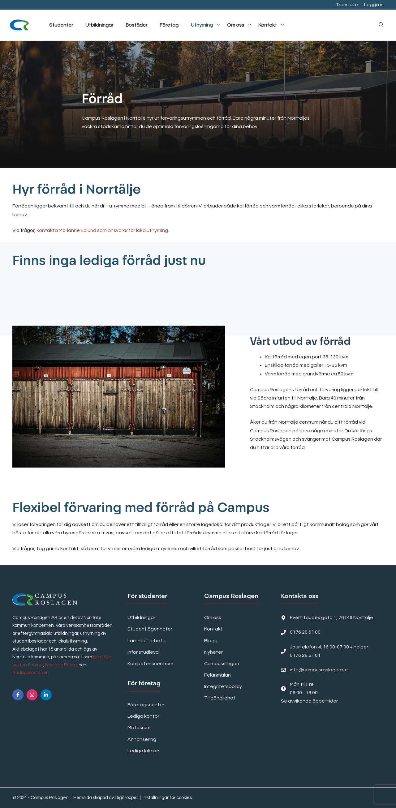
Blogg (210, 640)
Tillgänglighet (219, 697)
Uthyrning (206, 25)
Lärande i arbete (146, 640)
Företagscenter (145, 704)
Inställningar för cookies (167, 797)
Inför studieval (143, 652)
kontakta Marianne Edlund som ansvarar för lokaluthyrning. (103, 230)
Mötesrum (138, 727)
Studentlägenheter (149, 628)
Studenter (61, 25)
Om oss (239, 25)
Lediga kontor (143, 716)
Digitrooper (126, 797)
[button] (381, 25)
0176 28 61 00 (305, 632)
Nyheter (213, 652)
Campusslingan (221, 663)
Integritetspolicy (223, 686)
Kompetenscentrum (150, 663)
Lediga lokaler (143, 750)
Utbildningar (99, 25)
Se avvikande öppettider (309, 701)
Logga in (374, 4)
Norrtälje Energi (61, 665)
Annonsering (141, 739)
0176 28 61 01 (305, 655)
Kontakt (271, 25)
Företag (169, 25)
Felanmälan (217, 675)
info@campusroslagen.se (319, 669)
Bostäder (136, 25)
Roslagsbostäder (29, 672)
